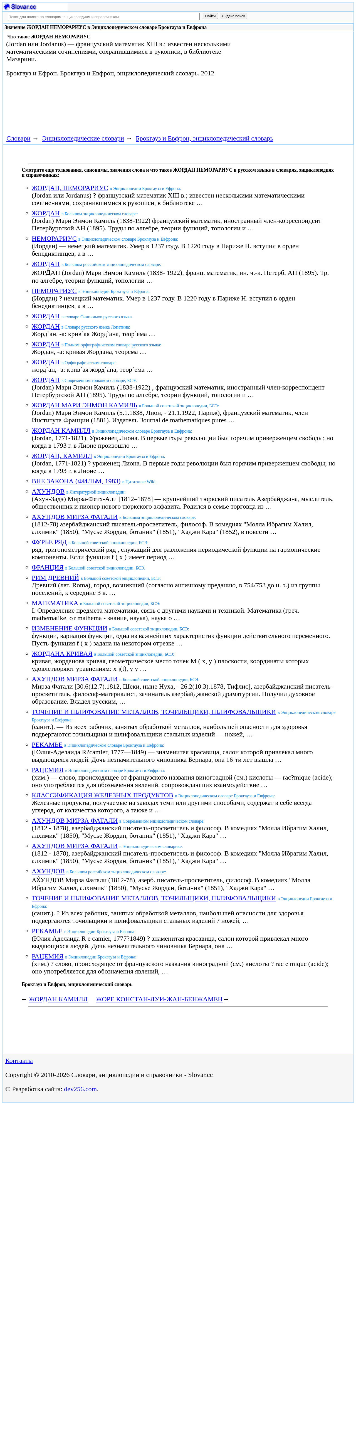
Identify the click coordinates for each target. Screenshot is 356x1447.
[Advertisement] (293, 78)
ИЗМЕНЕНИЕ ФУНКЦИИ (69, 628)
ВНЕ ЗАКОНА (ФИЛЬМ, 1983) (76, 481)
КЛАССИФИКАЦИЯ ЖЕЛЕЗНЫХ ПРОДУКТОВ (102, 795)
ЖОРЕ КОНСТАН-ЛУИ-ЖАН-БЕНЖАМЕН (159, 999)
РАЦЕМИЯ (47, 769)
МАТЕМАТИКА (55, 603)
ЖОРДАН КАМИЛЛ (61, 430)
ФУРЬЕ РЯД (49, 542)
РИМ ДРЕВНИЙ (55, 577)
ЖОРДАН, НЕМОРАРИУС (70, 187)
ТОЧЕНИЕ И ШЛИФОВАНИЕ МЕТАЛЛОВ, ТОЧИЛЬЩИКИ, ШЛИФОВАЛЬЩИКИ (154, 711)
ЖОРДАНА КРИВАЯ (62, 653)
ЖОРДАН (46, 213)
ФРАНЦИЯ (48, 567)
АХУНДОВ (48, 491)
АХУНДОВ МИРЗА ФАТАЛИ (75, 516)
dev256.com (80, 1089)
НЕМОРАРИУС (54, 238)
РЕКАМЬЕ (47, 744)
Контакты (19, 1060)
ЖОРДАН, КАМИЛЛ (62, 455)
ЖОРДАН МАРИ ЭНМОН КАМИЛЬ (84, 405)
